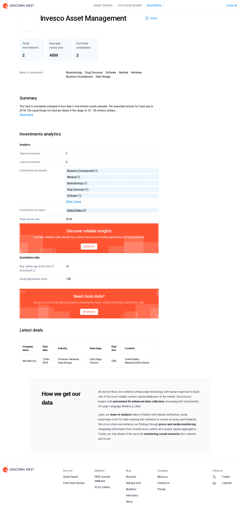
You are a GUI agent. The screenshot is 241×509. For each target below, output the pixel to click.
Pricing (161, 489)
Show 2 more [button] (73, 201)
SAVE (151, 18)
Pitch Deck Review (130, 5)
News (129, 501)
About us (162, 476)
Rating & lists (133, 483)
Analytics (131, 489)
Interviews (132, 495)
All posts (131, 476)
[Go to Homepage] (18, 5)
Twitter (221, 477)
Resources (156, 5)
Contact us (163, 483)
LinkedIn (222, 483)
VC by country (102, 487)
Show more (26, 114)
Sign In (231, 5)
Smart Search (103, 5)
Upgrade (89, 312)
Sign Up (89, 246)
